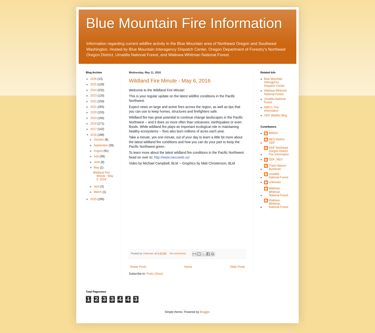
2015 (94, 199)
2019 (94, 118)
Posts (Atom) (154, 273)
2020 (94, 112)
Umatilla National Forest (278, 175)
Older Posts (237, 266)
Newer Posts (138, 266)
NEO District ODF (277, 141)
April (97, 186)
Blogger (205, 312)
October (99, 139)
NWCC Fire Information (271, 109)
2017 (94, 129)
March (98, 192)
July (97, 156)
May (97, 167)
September (101, 145)
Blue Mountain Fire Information (184, 23)
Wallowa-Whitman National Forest (275, 92)
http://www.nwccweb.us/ (172, 157)
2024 (94, 90)
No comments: (178, 253)
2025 (94, 84)
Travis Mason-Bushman (278, 167)
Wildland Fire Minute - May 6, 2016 (169, 81)
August (99, 151)
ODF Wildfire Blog (275, 115)
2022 (94, 101)
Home (188, 266)
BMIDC (273, 133)
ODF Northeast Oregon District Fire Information (279, 151)
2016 (94, 134)
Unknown (275, 182)
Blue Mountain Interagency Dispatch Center (274, 82)
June (97, 162)
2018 (94, 123)
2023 (94, 95)
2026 (94, 79)
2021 (94, 107)
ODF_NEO (276, 159)
